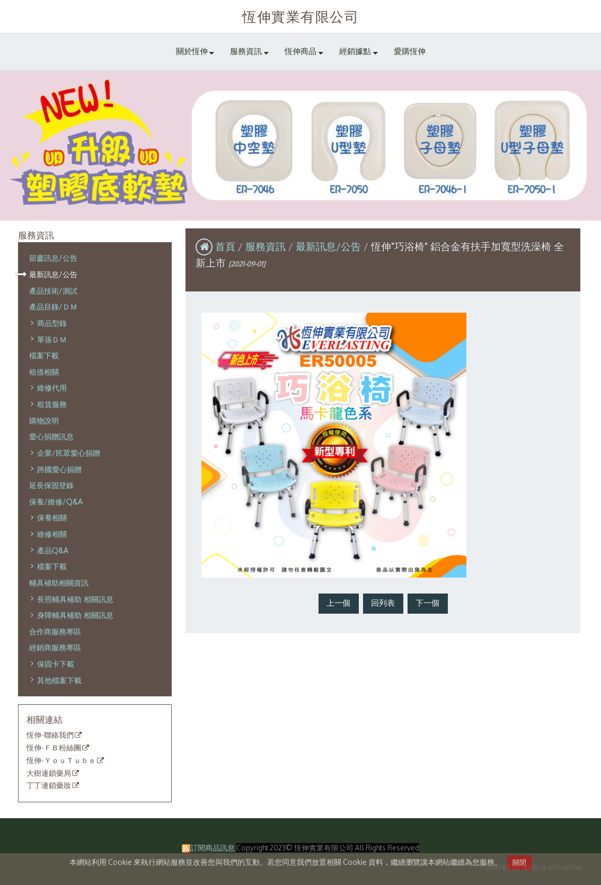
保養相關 (52, 517)
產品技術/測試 (53, 290)
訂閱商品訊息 (212, 847)
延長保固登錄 (51, 485)
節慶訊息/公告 (53, 257)
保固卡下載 (55, 663)
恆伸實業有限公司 (300, 16)
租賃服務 (52, 404)
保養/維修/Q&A (56, 501)
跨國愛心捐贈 (59, 469)
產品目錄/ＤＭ (53, 306)
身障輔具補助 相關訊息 (75, 615)
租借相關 (44, 371)
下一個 (427, 603)
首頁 (225, 246)
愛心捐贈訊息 (51, 436)
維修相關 (52, 533)
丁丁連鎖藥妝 (48, 785)
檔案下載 (44, 355)
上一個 (338, 603)
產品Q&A (52, 550)
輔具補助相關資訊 (59, 582)
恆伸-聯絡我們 (50, 735)
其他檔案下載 (59, 680)
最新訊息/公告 (53, 274)
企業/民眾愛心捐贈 (68, 452)
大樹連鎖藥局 (48, 773)
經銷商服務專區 (55, 647)
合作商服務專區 (55, 631)
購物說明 (44, 420)
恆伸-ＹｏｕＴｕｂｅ (61, 760)
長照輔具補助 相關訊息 (75, 599)
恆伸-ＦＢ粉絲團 (53, 748)
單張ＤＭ (52, 339)
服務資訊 (266, 246)
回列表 (383, 603)
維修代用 (52, 387)
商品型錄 (52, 323)
